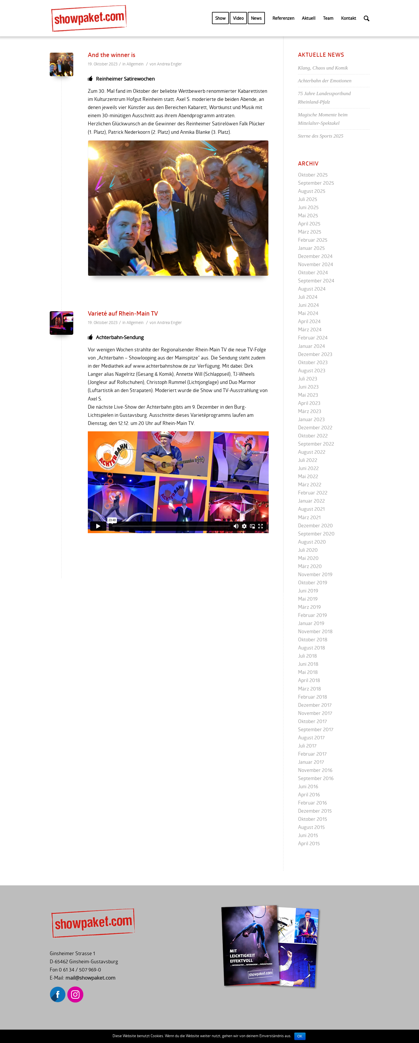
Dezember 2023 (315, 354)
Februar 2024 (313, 337)
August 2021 (311, 509)
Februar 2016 (312, 802)
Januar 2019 (311, 623)
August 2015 (311, 827)
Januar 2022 (311, 500)
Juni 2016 (308, 786)
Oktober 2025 (313, 174)
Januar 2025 (311, 248)
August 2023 (311, 370)
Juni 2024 (308, 305)
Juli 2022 (307, 460)
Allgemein (135, 64)
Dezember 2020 (315, 525)
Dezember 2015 (315, 810)
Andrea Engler (169, 64)
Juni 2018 (308, 664)
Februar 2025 (312, 239)
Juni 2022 (308, 468)
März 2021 (309, 517)
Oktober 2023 (313, 362)
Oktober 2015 (312, 819)
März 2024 (310, 329)
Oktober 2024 (313, 272)
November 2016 (315, 770)
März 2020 (310, 566)
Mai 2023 (308, 394)
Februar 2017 (312, 753)
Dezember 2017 (314, 705)
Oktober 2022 (313, 435)
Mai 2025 (308, 215)
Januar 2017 (311, 762)
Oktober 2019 (312, 582)
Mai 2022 (308, 476)
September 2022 (316, 443)
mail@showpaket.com (90, 977)
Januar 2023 (311, 419)
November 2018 (315, 631)
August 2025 (311, 191)
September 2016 (316, 778)
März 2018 (309, 688)
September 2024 (316, 280)
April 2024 (309, 321)
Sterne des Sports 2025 (320, 136)
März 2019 (309, 607)
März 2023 (309, 411)
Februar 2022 (312, 492)
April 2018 (309, 680)
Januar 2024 (311, 346)
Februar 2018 (312, 696)
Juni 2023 (308, 386)
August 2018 (311, 647)
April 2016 (309, 794)
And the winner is (111, 55)
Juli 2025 (307, 199)
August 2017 (311, 737)
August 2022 (311, 451)
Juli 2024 (308, 296)
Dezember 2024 (315, 256)
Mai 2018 (308, 672)
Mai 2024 (308, 313)
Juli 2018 (307, 655)
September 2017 (315, 729)
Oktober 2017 (312, 721)
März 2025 (309, 231)
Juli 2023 (307, 378)
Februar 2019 (312, 615)
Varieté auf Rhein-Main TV (123, 313)
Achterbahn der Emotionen (325, 80)
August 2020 (312, 541)
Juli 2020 (308, 550)
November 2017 (315, 713)
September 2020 (316, 533)
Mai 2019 (308, 598)
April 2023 (309, 403)
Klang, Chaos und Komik (323, 68)
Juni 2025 (308, 207)
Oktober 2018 (312, 639)
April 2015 (309, 843)
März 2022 (309, 484)
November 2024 (315, 264)
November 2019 (315, 574)
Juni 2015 (308, 835)
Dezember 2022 (315, 427)
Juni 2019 (308, 590)
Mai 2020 (308, 558)
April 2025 (309, 223)
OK (299, 1036)
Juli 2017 (307, 745)
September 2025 (316, 182)
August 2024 (312, 288)
